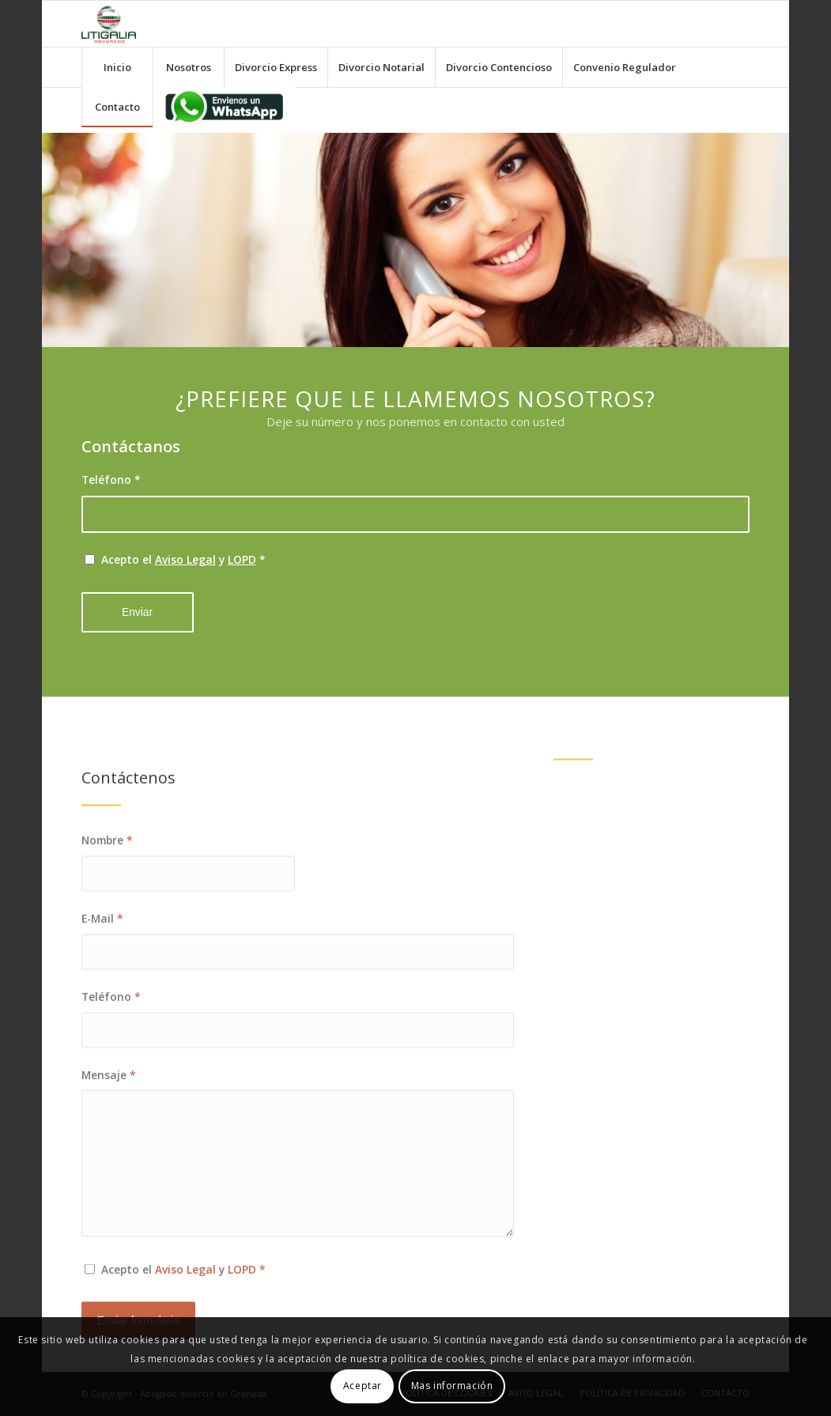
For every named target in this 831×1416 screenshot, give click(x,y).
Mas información (452, 1385)
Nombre (107, 889)
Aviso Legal (185, 559)
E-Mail (102, 967)
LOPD (242, 559)
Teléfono (111, 479)
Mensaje (108, 1123)
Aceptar (362, 1385)
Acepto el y (183, 559)
